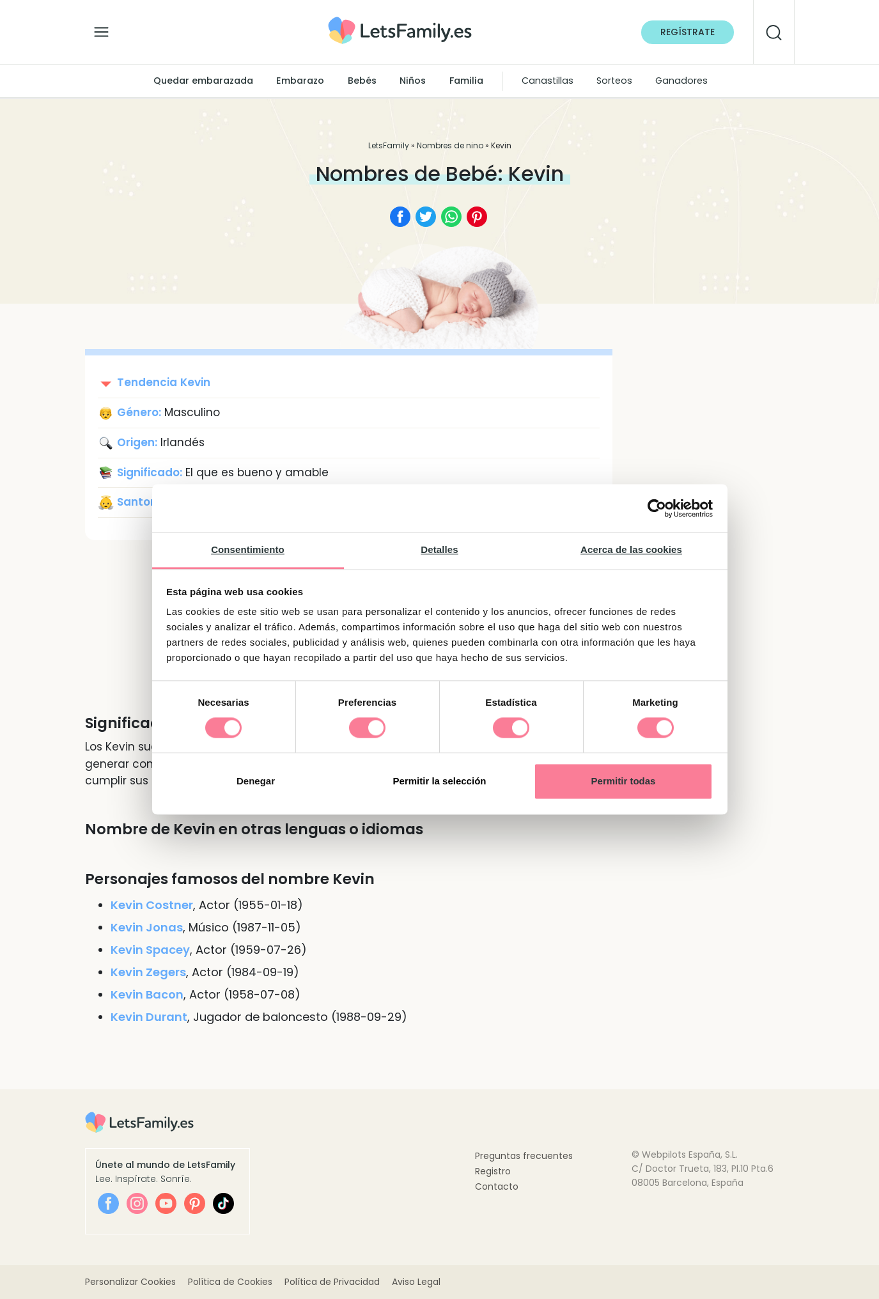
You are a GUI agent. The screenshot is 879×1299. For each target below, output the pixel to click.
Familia (466, 80)
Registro (493, 1171)
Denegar (256, 780)
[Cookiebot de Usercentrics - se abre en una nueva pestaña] (657, 508)
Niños (413, 80)
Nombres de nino (450, 145)
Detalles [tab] (439, 549)
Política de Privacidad (332, 1281)
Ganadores (681, 80)
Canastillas (547, 80)
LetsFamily (388, 145)
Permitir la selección (439, 780)
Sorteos (614, 80)
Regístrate (687, 32)
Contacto (496, 1186)
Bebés (362, 80)
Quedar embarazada (203, 80)
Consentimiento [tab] (247, 549)
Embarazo (300, 80)
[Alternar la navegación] (101, 28)
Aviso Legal (416, 1281)
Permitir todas (623, 780)
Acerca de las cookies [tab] (631, 549)
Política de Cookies (230, 1281)
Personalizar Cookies (130, 1281)
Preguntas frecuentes (524, 1155)
